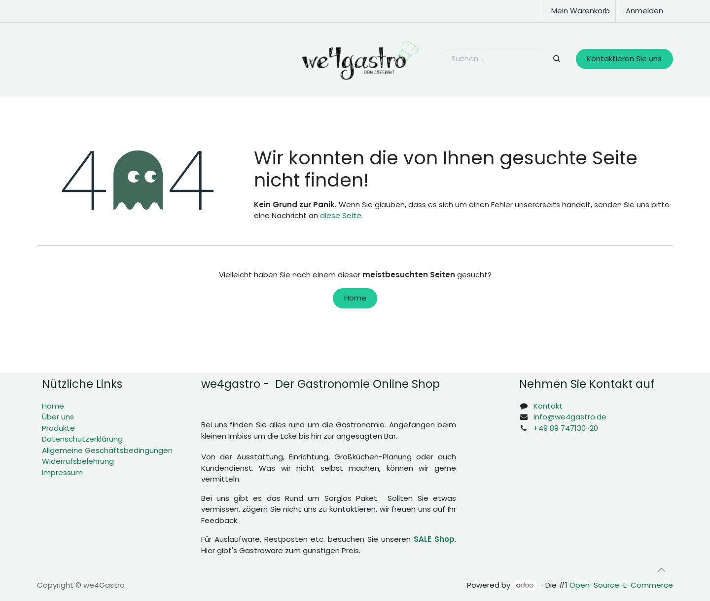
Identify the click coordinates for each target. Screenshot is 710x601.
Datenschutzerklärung (82, 439)
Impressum (62, 472)
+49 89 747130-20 (565, 428)
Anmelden (644, 10)
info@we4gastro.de (569, 417)
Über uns (58, 417)
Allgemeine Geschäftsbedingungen (107, 450)
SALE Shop (434, 539)
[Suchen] (556, 59)
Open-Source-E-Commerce (621, 585)
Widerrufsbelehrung (78, 461)
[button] (661, 570)
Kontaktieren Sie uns (624, 58)
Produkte (58, 428)
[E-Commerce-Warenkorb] (579, 11)
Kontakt (548, 406)
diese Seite (340, 215)
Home (355, 298)
